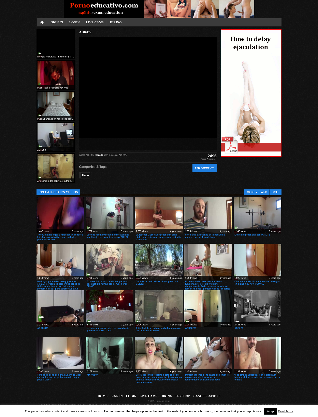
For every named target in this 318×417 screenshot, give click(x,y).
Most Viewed (257, 192)
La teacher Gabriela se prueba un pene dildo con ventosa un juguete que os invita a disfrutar (158, 237)
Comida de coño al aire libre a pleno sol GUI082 (157, 282)
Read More (285, 411)
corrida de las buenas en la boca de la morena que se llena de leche (205, 235)
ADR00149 (92, 375)
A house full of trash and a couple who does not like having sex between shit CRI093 (107, 283)
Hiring (116, 22)
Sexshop (182, 396)
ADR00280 (190, 328)
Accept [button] (270, 411)
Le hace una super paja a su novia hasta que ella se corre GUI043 (108, 329)
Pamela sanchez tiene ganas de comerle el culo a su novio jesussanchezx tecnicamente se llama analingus (207, 377)
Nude (100, 155)
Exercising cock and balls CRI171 (252, 234)
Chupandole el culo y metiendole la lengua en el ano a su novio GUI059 (256, 282)
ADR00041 (42, 328)
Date (275, 192)
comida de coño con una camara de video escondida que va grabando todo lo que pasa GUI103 (59, 377)
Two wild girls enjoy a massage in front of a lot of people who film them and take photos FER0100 (60, 237)
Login (74, 22)
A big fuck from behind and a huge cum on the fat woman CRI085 (158, 329)
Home (42, 22)
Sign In (57, 22)
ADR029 (238, 328)
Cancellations (206, 396)
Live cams (95, 22)
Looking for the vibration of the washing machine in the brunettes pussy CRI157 (108, 235)
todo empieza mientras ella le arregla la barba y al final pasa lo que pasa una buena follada (257, 377)
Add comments (204, 168)
